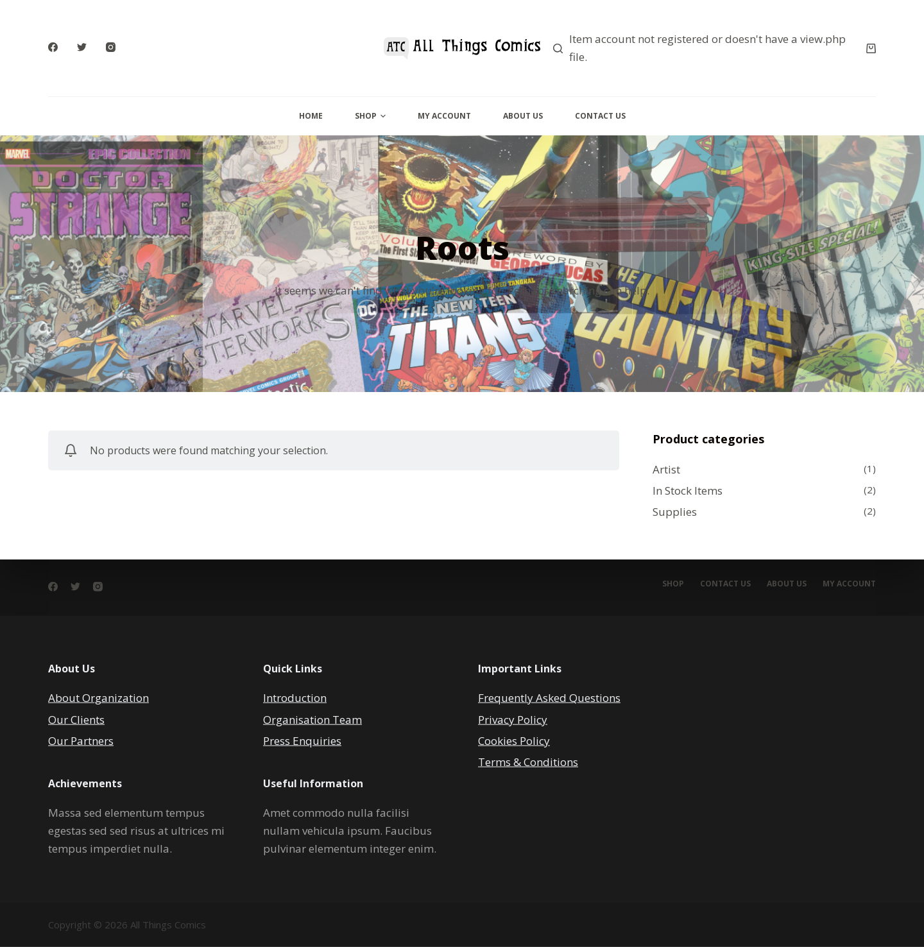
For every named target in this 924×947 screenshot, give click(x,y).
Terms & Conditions (528, 761)
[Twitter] (82, 47)
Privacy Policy (512, 719)
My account (849, 584)
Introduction (295, 697)
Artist (666, 469)
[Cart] (871, 48)
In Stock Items (688, 490)
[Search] (558, 48)
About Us (523, 115)
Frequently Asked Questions (549, 697)
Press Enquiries (302, 740)
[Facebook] (53, 47)
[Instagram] (111, 47)
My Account (444, 115)
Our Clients (76, 719)
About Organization (98, 697)
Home (311, 115)
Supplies (675, 511)
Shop (370, 115)
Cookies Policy (514, 740)
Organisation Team (312, 719)
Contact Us (600, 115)
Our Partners (81, 740)
